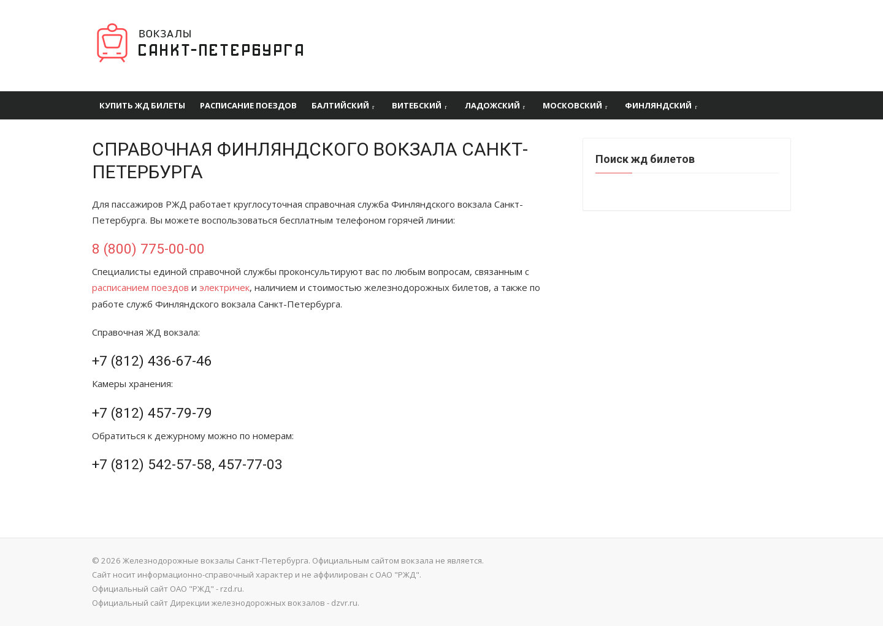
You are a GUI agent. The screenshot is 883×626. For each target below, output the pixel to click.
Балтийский (340, 105)
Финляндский (658, 105)
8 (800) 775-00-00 (148, 249)
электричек (224, 287)
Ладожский (492, 105)
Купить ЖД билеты (142, 105)
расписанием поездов (140, 287)
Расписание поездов (248, 105)
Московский (572, 105)
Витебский (417, 105)
